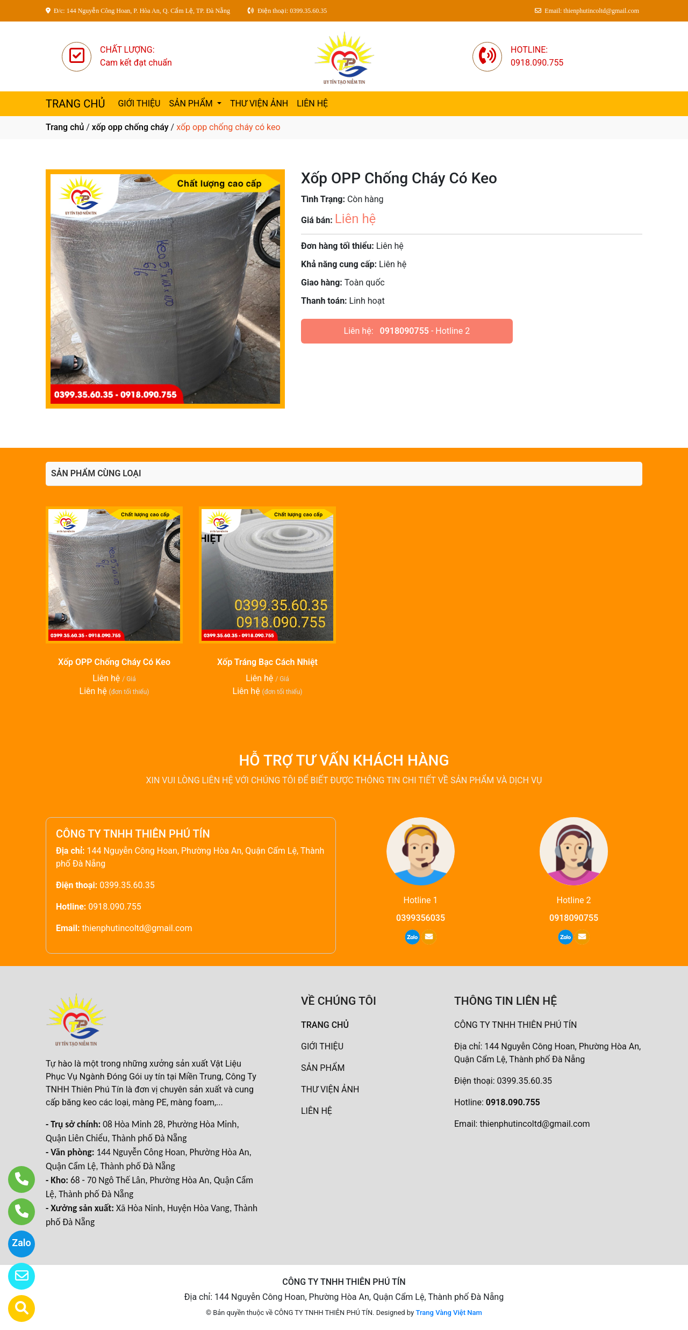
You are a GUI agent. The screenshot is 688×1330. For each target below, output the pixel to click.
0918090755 (404, 331)
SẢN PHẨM (191, 103)
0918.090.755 (114, 907)
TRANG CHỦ (75, 103)
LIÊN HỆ (312, 103)
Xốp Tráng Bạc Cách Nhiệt (267, 662)
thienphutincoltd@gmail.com (137, 928)
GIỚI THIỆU (139, 103)
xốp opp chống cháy (130, 127)
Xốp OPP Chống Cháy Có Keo (114, 662)
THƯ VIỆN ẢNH (259, 103)
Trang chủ (65, 127)
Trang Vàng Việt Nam (448, 1312)
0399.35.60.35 (127, 885)
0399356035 (420, 918)
